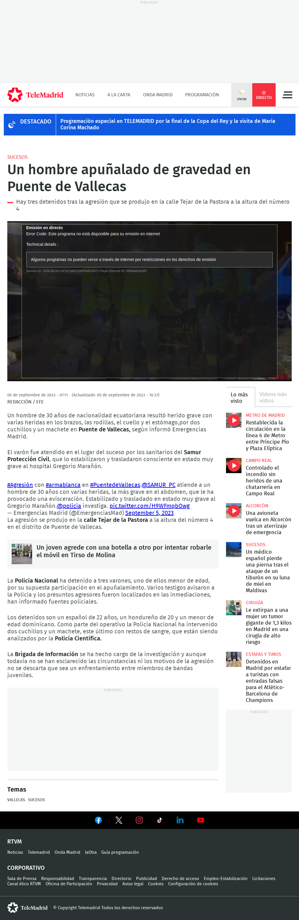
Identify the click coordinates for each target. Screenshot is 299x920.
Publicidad (146, 879)
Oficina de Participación (69, 884)
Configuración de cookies (193, 884)
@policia (69, 506)
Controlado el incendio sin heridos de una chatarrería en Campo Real (233, 465)
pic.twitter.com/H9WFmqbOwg (149, 506)
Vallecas (16, 800)
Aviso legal (132, 884)
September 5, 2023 (149, 513)
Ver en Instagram (139, 820)
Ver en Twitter (119, 821)
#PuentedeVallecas (115, 485)
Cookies (156, 884)
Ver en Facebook (98, 821)
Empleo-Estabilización (226, 879)
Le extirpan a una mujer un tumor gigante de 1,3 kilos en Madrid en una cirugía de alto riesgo (233, 607)
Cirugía (254, 602)
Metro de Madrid (265, 415)
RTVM (14, 842)
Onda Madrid (158, 95)
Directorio (121, 879)
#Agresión (20, 485)
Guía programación (120, 852)
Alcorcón (257, 505)
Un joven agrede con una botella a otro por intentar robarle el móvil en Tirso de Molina (22, 554)
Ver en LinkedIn (180, 820)
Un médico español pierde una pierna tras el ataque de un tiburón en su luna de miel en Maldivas (233, 549)
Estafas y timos (263, 654)
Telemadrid (39, 852)
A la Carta (118, 95)
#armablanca (63, 485)
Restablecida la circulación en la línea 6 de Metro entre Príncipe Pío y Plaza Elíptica (233, 420)
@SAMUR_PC (158, 485)
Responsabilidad (57, 879)
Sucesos (17, 157)
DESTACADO (35, 122)
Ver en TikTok (160, 821)
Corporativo (26, 868)
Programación (202, 95)
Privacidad (107, 884)
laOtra (91, 852)
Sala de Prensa (21, 879)
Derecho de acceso (180, 879)
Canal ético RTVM (24, 884)
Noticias (85, 95)
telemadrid (27, 907)
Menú (287, 95)
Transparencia (93, 879)
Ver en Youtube (200, 820)
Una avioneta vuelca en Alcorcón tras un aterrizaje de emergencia (233, 510)
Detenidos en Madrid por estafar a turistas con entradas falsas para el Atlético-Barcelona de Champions (233, 659)
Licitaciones (263, 879)
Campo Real (259, 460)
